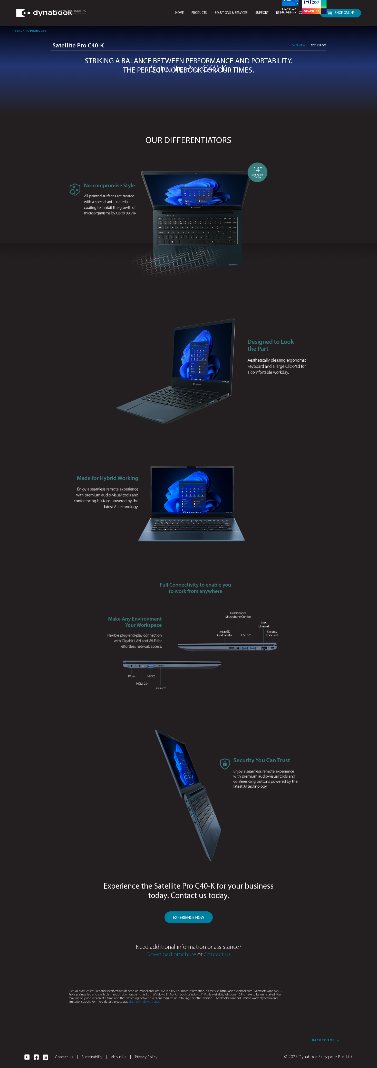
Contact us (217, 955)
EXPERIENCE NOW (188, 918)
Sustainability (94, 1057)
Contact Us (66, 1057)
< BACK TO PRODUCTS (30, 31)
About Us (121, 1057)
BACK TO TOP (325, 1040)
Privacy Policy (146, 1057)
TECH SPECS (318, 45)
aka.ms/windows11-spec (144, 1001)
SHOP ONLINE (340, 13)
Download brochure (171, 955)
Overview (298, 45)
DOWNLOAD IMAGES (68, 11)
